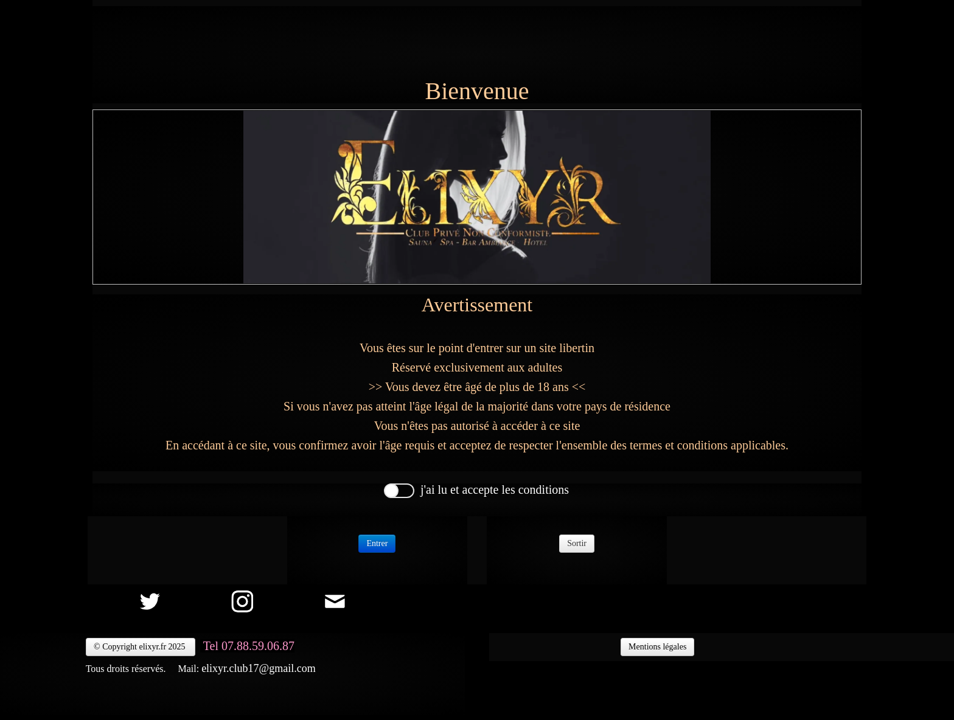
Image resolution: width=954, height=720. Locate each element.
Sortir (577, 543)
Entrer (377, 543)
